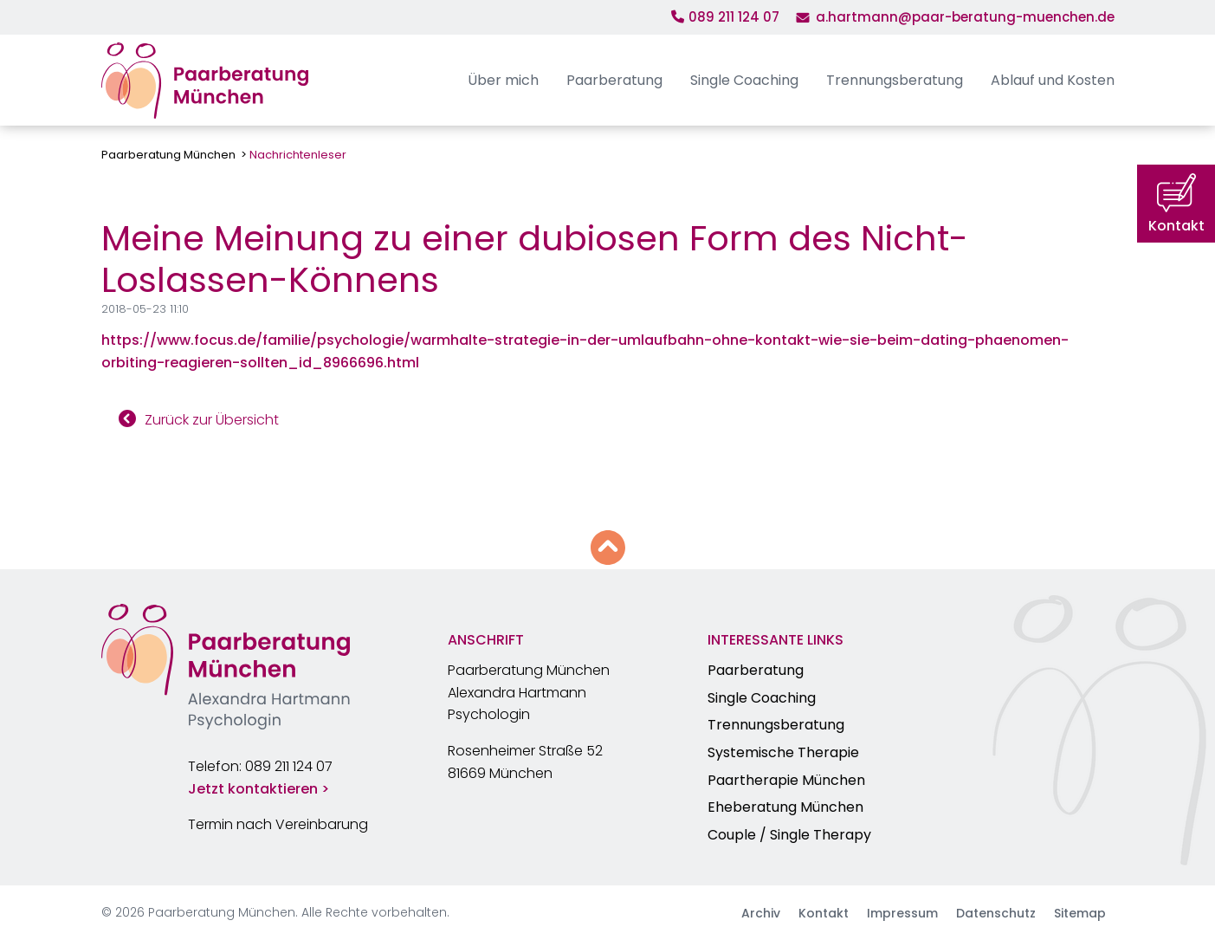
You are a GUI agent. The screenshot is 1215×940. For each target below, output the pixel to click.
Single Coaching (744, 80)
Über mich (503, 80)
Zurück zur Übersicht (212, 420)
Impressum (902, 913)
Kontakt (823, 913)
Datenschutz (996, 913)
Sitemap (1080, 913)
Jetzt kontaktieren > (258, 789)
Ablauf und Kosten (1053, 80)
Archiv (760, 913)
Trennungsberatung (894, 80)
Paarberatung (614, 80)
